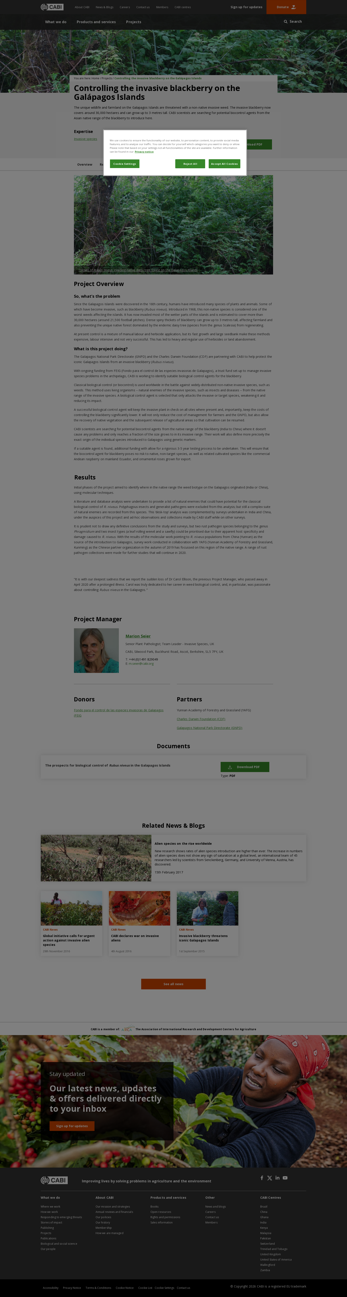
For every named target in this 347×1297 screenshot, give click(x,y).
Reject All (190, 163)
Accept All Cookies (224, 163)
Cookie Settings (124, 163)
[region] (175, 153)
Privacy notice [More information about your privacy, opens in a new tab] (144, 151)
